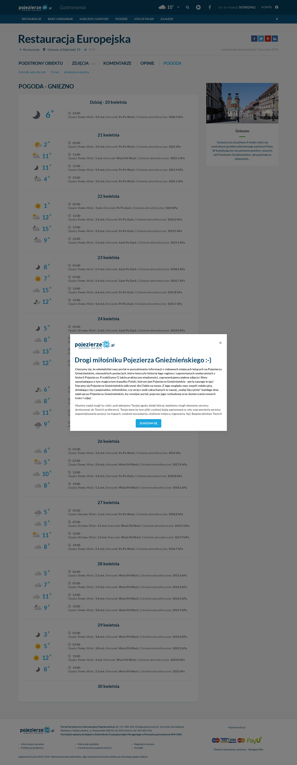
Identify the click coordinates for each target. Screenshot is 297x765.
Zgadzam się (149, 423)
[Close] (220, 342)
